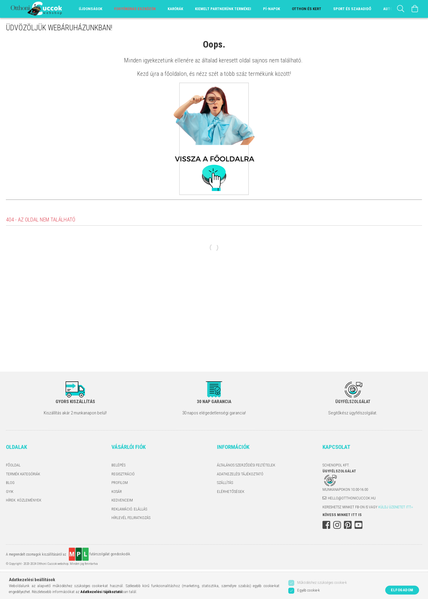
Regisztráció (123, 474)
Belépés (118, 465)
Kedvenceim (122, 500)
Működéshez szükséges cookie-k (322, 582)
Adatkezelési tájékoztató (240, 474)
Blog (10, 482)
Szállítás (225, 482)
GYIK (9, 491)
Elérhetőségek (230, 491)
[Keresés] (401, 9)
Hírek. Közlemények (23, 500)
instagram (337, 525)
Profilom (119, 482)
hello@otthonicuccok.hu (352, 498)
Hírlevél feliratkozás (130, 517)
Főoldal (13, 465)
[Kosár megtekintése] (415, 9)
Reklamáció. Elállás (129, 509)
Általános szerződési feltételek (246, 465)
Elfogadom (402, 590)
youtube (358, 525)
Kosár (116, 491)
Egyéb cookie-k (308, 590)
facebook (326, 525)
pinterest (348, 525)
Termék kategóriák (23, 474)
